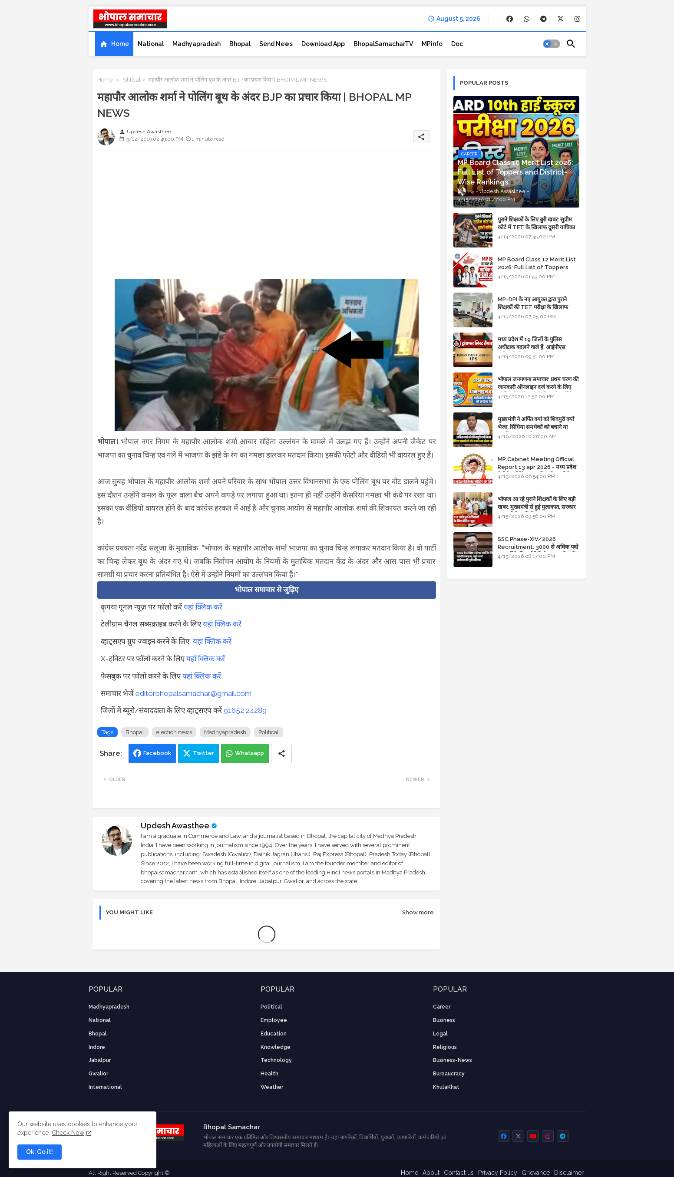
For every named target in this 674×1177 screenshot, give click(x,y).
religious (445, 1047)
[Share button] (281, 753)
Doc (457, 43)
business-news (452, 1060)
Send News (276, 43)
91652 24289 (245, 710)
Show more (418, 912)
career (441, 1007)
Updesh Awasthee (175, 825)
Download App (323, 43)
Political (130, 79)
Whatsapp (249, 753)
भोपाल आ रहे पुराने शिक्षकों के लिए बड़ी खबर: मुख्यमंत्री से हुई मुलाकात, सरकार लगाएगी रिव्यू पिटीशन (536, 507)
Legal (440, 1034)
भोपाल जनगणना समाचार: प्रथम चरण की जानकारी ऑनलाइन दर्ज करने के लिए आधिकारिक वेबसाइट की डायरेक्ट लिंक (538, 387)
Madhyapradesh (196, 43)
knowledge (276, 1047)
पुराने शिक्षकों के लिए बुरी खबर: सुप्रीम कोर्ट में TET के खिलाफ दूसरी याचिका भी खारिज (536, 227)
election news (174, 732)
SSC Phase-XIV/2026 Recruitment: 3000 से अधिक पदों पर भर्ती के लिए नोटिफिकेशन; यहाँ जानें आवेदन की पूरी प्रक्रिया (538, 551)
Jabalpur (100, 1060)
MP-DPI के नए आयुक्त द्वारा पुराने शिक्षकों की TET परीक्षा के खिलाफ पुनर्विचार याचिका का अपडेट (533, 307)
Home (120, 43)
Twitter (203, 753)
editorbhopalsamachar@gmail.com (193, 693)
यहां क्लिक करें (203, 607)
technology (276, 1060)
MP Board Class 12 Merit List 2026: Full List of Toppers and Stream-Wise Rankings (537, 267)
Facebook (157, 753)
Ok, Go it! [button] (39, 1151)
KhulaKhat (446, 1087)
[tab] (114, 44)
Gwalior (98, 1074)
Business (444, 1020)
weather (272, 1087)
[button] (551, 44)
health (269, 1074)
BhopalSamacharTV (383, 43)
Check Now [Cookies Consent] (68, 1132)
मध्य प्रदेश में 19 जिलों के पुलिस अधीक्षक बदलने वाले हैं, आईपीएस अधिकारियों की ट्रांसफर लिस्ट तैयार (532, 347)
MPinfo (432, 43)
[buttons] (509, 19)
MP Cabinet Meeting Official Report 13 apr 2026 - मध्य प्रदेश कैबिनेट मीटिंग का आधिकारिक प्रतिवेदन (537, 467)
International (105, 1087)
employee (274, 1020)
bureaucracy (449, 1074)
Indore (97, 1047)
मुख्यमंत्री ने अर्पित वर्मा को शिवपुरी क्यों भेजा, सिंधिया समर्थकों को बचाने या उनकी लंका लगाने (536, 427)
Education (274, 1034)
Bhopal (240, 43)
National (151, 43)
